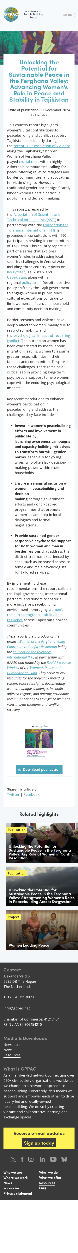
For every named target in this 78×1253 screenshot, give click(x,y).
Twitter (13, 794)
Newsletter (12, 1044)
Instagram (31, 1159)
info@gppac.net (16, 1008)
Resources (12, 1055)
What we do (48, 1172)
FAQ (42, 1188)
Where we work (15, 1177)
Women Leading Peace (29, 945)
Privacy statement (17, 1193)
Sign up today (39, 1142)
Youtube (53, 1159)
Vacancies (11, 1188)
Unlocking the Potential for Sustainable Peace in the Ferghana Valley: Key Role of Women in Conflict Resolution (42, 852)
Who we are (12, 1172)
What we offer (50, 1177)
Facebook (31, 794)
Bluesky (64, 1159)
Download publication (42, 769)
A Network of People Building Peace (23, 14)
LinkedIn (42, 1159)
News (8, 1049)
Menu (67, 15)
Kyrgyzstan (16, 272)
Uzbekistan (16, 277)
